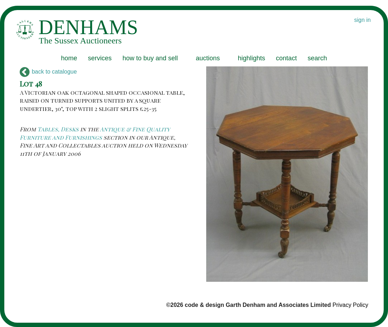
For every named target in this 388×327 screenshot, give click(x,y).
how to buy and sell (150, 58)
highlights (251, 58)
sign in (362, 20)
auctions (208, 58)
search (317, 58)
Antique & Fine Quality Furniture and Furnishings (95, 133)
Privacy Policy (350, 305)
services (100, 58)
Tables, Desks (58, 129)
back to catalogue (48, 72)
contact (286, 58)
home (69, 58)
